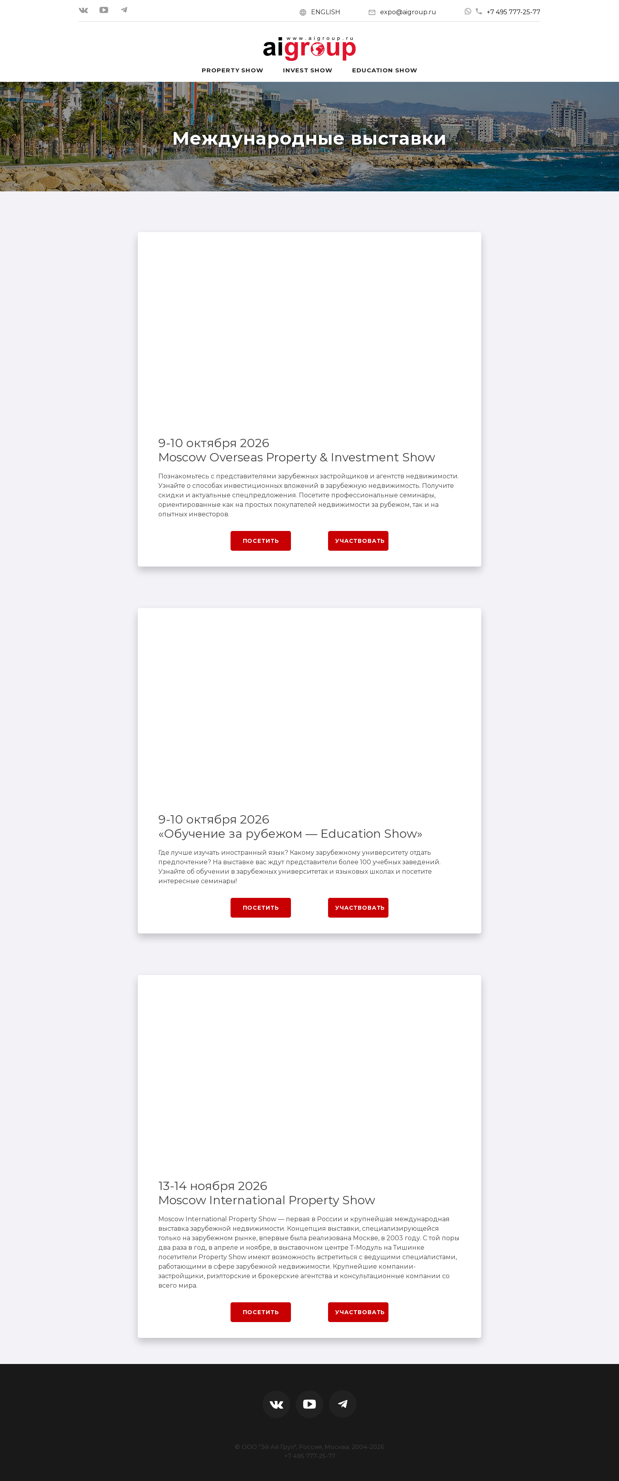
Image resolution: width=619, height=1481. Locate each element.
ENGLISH (325, 12)
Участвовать (360, 540)
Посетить (261, 540)
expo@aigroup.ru (408, 12)
